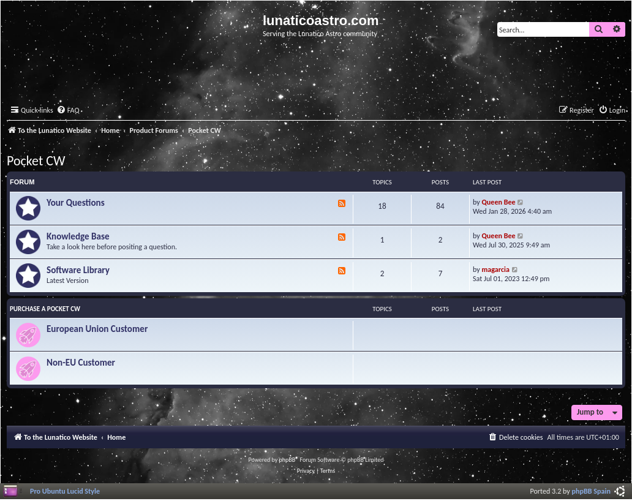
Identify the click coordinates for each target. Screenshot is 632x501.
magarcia (496, 269)
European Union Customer (97, 328)
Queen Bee (499, 201)
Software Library (78, 270)
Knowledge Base (78, 236)
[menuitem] (68, 110)
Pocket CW (36, 161)
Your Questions (76, 202)
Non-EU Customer (81, 362)
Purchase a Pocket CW (45, 309)
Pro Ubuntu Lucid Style (65, 490)
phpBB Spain (591, 490)
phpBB (287, 460)
